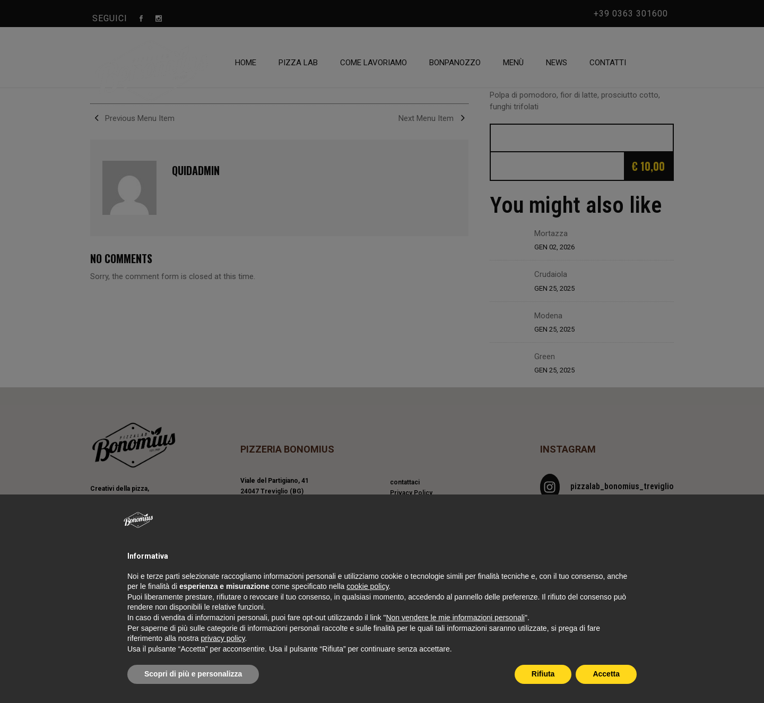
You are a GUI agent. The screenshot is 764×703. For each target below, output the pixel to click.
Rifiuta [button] (543, 674)
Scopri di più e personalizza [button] (193, 674)
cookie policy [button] (367, 586)
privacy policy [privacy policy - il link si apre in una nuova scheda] (223, 638)
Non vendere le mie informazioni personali (455, 617)
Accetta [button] (606, 674)
